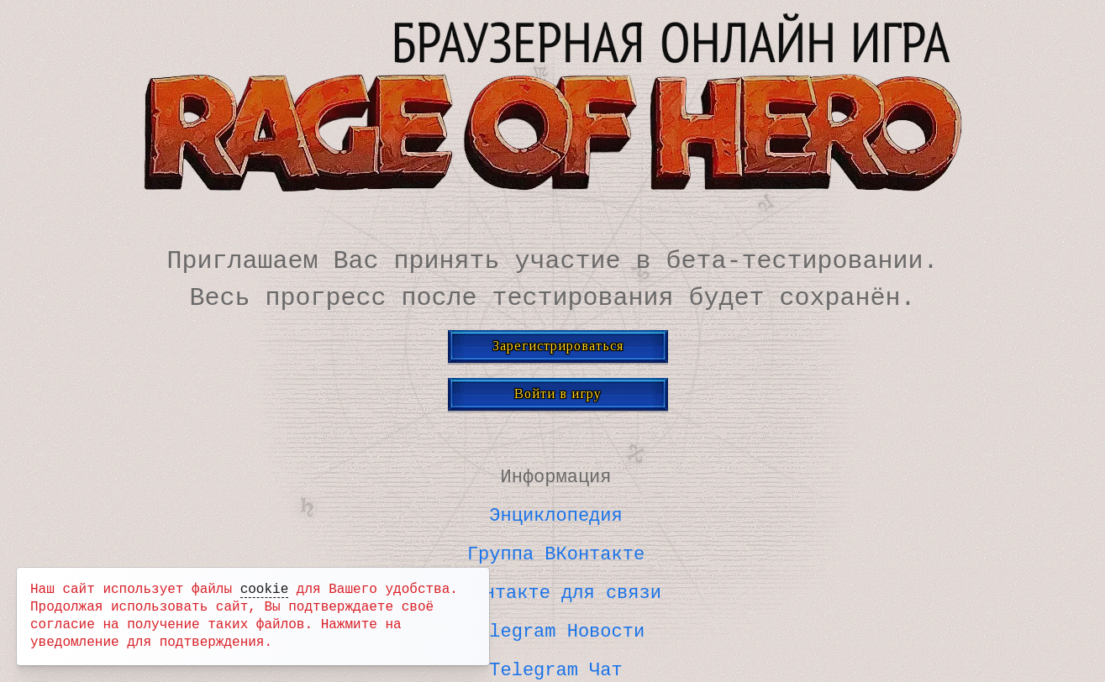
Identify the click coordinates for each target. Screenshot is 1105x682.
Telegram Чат (555, 663)
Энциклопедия (555, 512)
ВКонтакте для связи (555, 588)
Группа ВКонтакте (556, 550)
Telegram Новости (556, 625)
